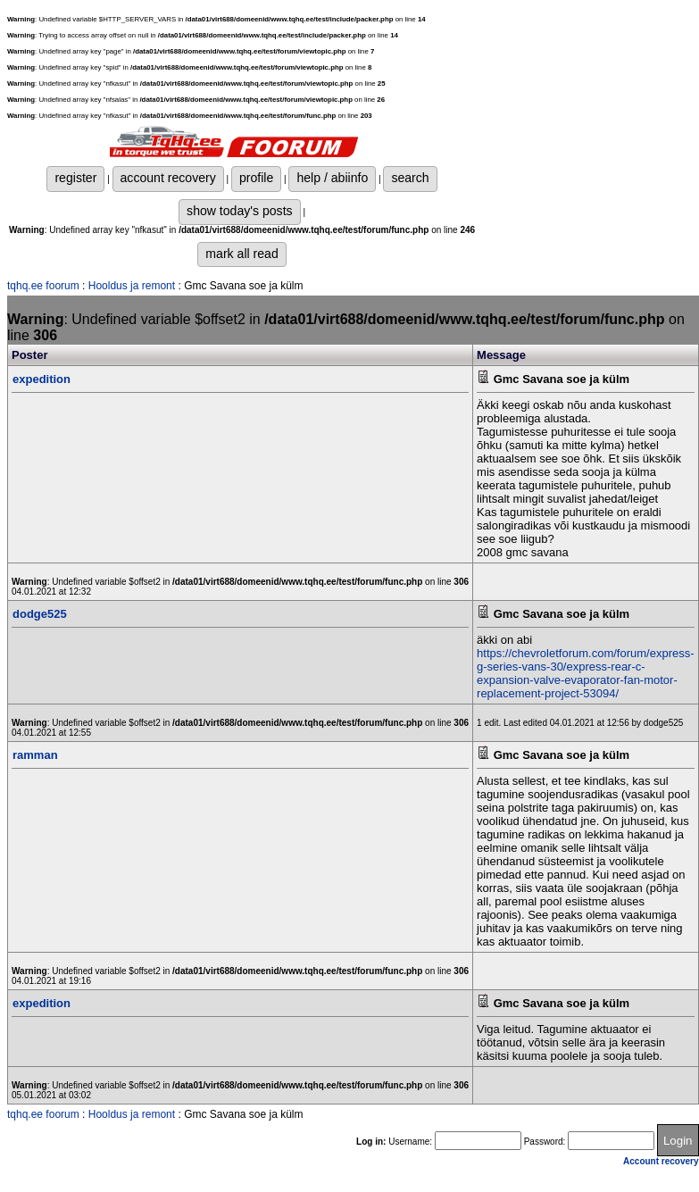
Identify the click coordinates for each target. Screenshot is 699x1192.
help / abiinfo (332, 178)
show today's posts (240, 211)
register (75, 178)
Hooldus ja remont (131, 285)
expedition (41, 379)
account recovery (168, 178)
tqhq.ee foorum (43, 285)
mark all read (241, 253)
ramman (35, 755)
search (410, 178)
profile (256, 178)
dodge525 (39, 614)
